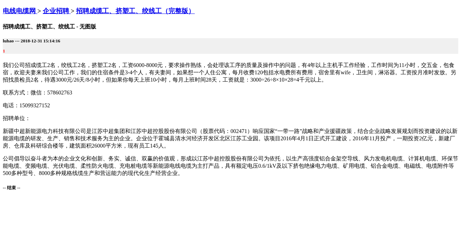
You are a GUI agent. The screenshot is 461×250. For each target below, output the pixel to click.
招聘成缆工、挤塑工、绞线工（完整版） (135, 11)
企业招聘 (57, 11)
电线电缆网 (20, 11)
